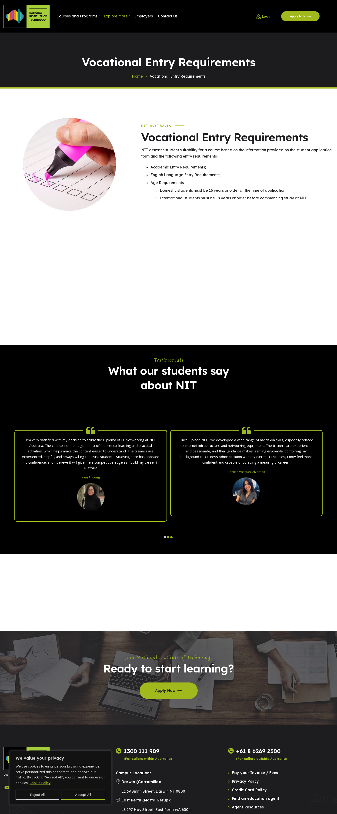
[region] (60, 778)
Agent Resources (248, 807)
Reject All (37, 795)
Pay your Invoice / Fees (255, 772)
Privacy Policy (245, 781)
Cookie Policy (40, 783)
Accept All (83, 795)
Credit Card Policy (249, 790)
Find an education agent (255, 798)
